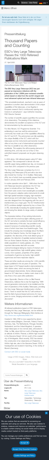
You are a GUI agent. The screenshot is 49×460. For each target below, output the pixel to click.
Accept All (24, 443)
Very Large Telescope (31, 391)
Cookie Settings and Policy (24, 455)
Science (24, 3)
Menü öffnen (9, 8)
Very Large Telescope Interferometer (33, 393)
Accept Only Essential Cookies (24, 449)
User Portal (33, 3)
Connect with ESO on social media (17, 352)
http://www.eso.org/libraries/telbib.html (19, 315)
